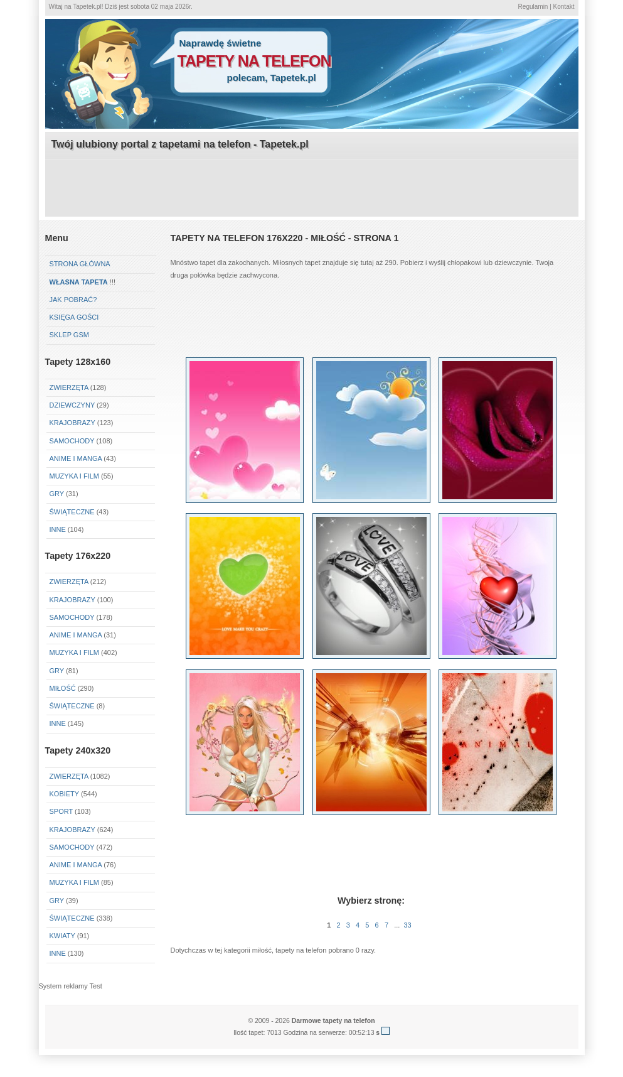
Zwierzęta (69, 387)
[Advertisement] (311, 189)
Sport (61, 811)
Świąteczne (72, 512)
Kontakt (564, 6)
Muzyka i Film (74, 476)
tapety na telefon (254, 61)
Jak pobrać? (73, 299)
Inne (58, 529)
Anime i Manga (76, 458)
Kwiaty (62, 935)
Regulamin (533, 6)
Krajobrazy (72, 422)
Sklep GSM (69, 334)
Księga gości (74, 317)
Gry (57, 493)
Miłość (63, 688)
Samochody (72, 441)
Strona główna (80, 264)
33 (407, 925)
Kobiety (64, 794)
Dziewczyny (72, 405)
